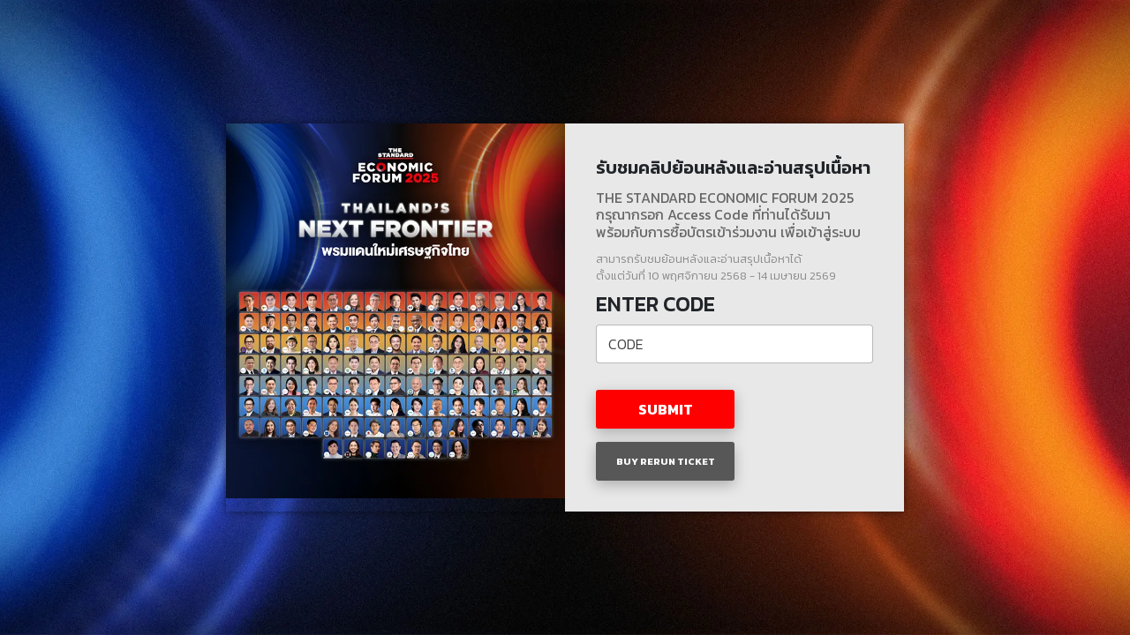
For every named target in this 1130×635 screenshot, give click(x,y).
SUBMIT (665, 409)
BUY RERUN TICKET (665, 461)
